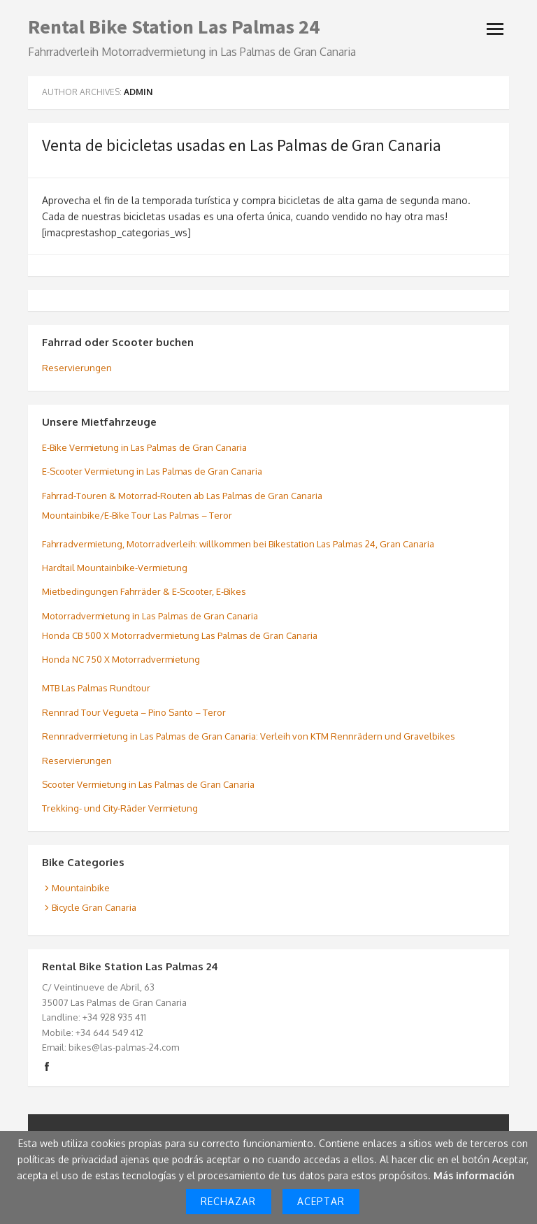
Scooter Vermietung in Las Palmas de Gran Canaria (148, 784)
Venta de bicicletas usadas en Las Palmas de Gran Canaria (241, 145)
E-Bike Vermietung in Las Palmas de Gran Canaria (144, 447)
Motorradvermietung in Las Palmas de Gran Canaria (150, 615)
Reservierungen (77, 367)
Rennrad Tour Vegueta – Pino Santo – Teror (134, 712)
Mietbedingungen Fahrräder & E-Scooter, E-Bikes (144, 591)
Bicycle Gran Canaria (94, 907)
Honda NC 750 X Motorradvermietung (121, 659)
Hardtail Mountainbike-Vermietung (114, 567)
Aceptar (321, 1201)
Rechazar (228, 1201)
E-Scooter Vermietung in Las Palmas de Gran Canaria (152, 471)
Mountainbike (81, 887)
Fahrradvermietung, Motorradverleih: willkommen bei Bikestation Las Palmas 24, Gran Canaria (238, 543)
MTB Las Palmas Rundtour (96, 687)
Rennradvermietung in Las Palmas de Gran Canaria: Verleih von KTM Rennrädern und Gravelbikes (248, 736)
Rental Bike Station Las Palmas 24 (174, 26)
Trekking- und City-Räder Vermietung (120, 808)
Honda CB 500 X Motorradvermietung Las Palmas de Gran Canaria (179, 635)
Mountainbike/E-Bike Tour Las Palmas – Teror (137, 515)
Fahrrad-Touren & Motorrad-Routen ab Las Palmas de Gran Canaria (182, 495)
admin (138, 92)
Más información (474, 1175)
